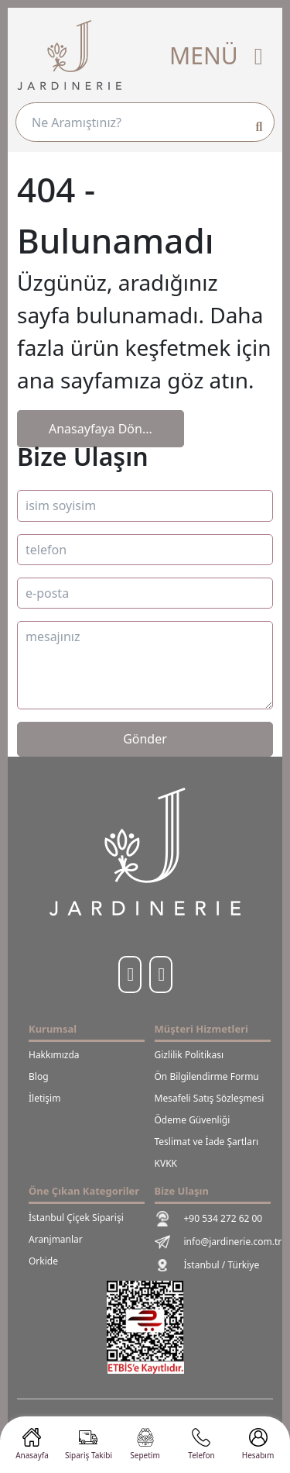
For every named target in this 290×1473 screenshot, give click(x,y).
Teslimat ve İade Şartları (207, 1141)
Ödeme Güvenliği (192, 1119)
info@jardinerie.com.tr (208, 1242)
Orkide (43, 1261)
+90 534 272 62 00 (208, 1218)
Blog (39, 1076)
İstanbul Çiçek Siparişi (76, 1217)
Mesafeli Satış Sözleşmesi (208, 1098)
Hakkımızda (54, 1054)
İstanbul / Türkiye (207, 1265)
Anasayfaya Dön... (100, 428)
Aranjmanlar (56, 1239)
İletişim (44, 1098)
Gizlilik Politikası (189, 1054)
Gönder (145, 738)
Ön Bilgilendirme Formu (207, 1076)
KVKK (166, 1163)
